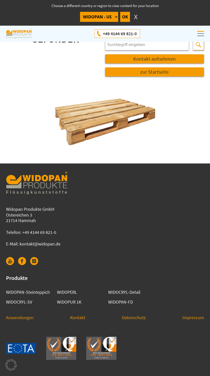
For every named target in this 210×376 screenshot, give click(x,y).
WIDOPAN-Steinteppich (28, 292)
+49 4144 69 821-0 (120, 33)
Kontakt (77, 317)
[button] (11, 365)
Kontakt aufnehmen (154, 59)
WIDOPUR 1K (69, 302)
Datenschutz (134, 317)
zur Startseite (154, 72)
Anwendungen (20, 317)
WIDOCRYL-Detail (124, 292)
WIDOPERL (67, 292)
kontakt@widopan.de (40, 244)
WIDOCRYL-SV (19, 302)
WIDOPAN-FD (120, 302)
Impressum (193, 317)
